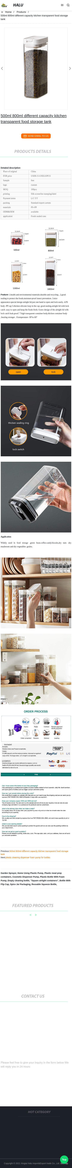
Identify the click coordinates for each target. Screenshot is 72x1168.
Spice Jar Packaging (20, 884)
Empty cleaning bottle (18, 880)
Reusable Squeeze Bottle (44, 884)
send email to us (36, 136)
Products (21, 12)
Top (64, 1159)
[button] (62, 5)
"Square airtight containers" (44, 880)
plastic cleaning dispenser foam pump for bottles (28, 857)
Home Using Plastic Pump (30, 873)
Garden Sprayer (8, 873)
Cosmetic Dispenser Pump (25, 877)
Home (8, 12)
